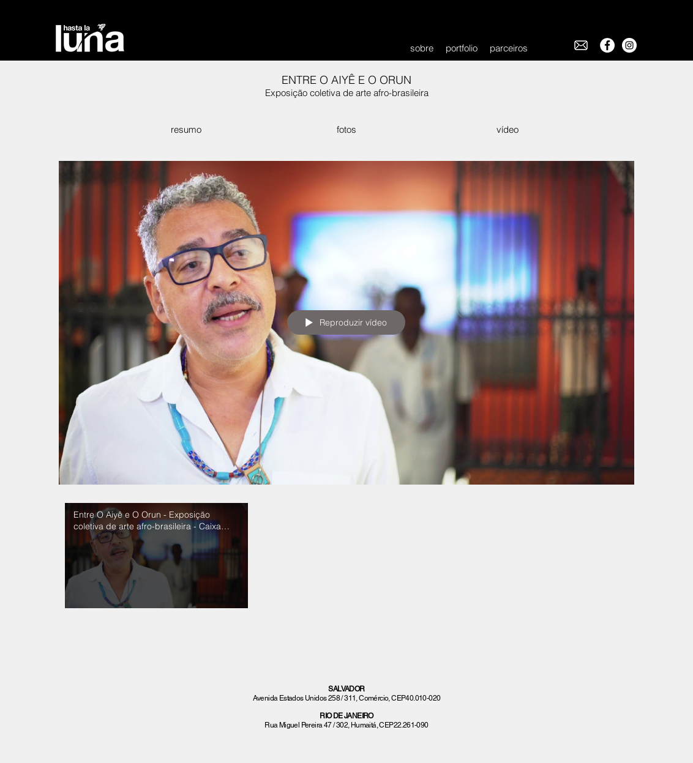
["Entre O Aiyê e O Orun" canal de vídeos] (346, 559)
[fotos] (346, 129)
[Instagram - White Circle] (629, 45)
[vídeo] (507, 129)
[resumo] (186, 129)
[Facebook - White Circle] (607, 45)
